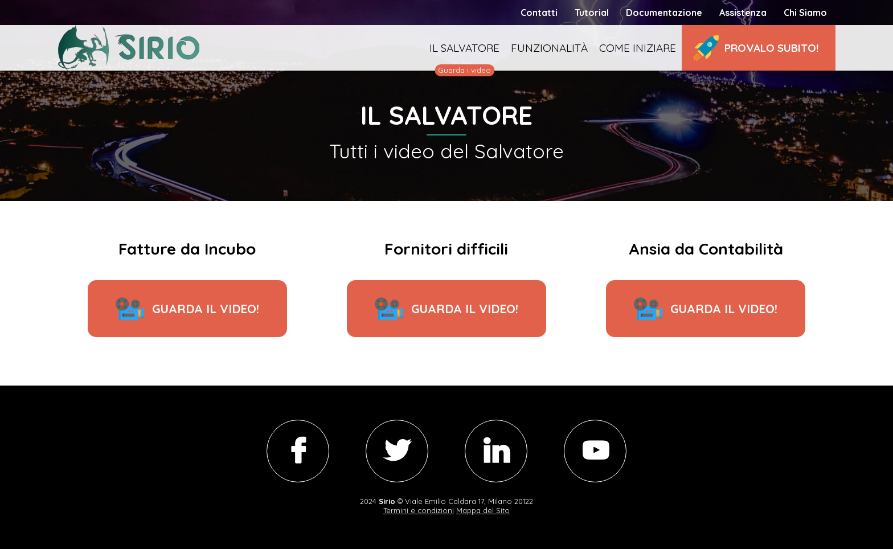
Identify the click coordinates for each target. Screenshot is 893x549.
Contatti (539, 12)
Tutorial (592, 12)
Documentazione (664, 12)
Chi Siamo (805, 12)
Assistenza (743, 12)
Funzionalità (549, 48)
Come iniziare (637, 48)
